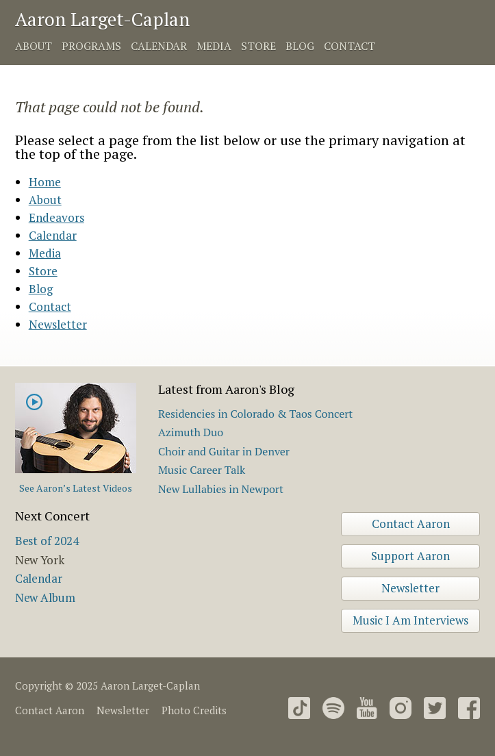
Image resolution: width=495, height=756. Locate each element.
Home (45, 182)
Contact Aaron (411, 523)
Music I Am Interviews (410, 620)
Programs (91, 45)
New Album (45, 597)
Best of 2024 (47, 541)
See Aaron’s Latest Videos (75, 487)
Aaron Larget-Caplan (102, 19)
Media (213, 45)
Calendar (159, 45)
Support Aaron (410, 556)
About (33, 45)
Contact (349, 45)
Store (258, 45)
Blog (299, 45)
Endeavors (56, 217)
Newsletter (58, 324)
